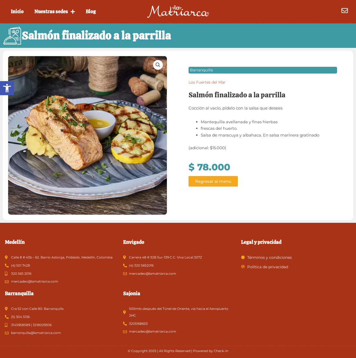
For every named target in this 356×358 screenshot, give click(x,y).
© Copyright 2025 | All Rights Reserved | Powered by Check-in (178, 351)
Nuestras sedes (54, 11)
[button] (7, 88)
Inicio (17, 11)
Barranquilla (201, 70)
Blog (91, 11)
